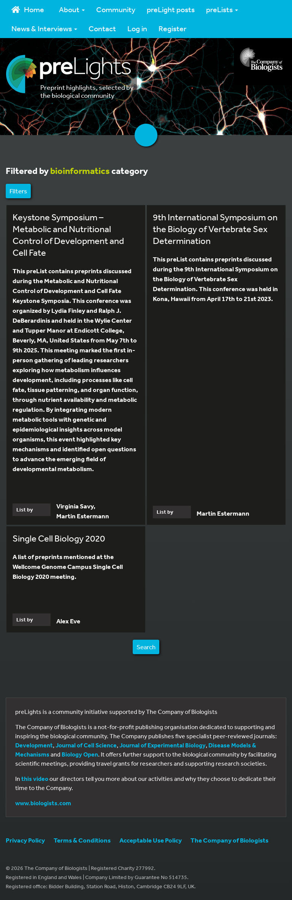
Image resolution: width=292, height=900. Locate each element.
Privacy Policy (25, 840)
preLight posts (171, 9)
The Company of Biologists (229, 840)
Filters (18, 191)
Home (27, 9)
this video (34, 778)
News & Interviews (44, 28)
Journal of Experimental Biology (162, 745)
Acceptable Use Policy (150, 840)
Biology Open (80, 754)
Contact (102, 28)
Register (172, 28)
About (72, 9)
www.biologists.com (43, 803)
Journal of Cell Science (86, 745)
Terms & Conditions (82, 840)
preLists (222, 9)
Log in (137, 28)
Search (146, 647)
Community (115, 9)
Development (34, 745)
